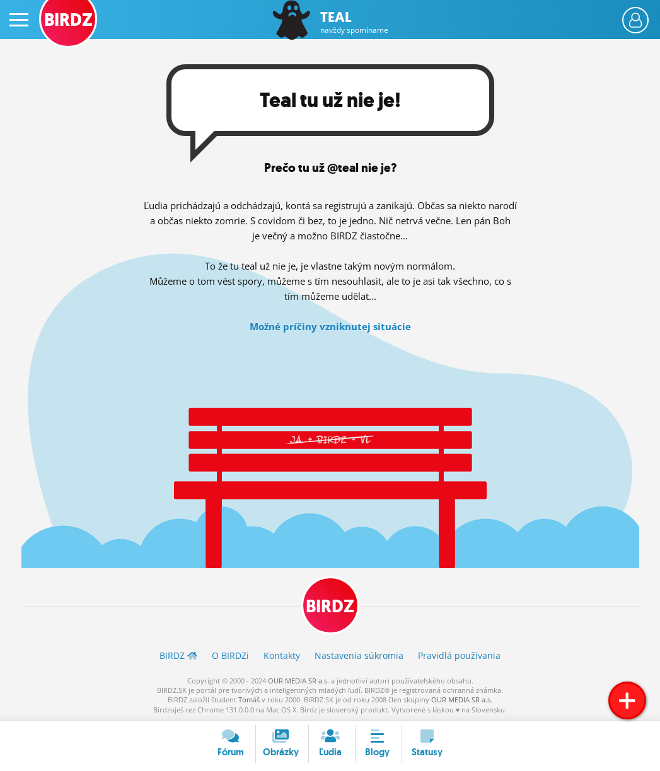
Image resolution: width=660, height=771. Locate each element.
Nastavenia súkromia (359, 655)
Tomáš (249, 699)
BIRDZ (330, 606)
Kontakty (281, 655)
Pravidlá (459, 655)
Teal (354, 22)
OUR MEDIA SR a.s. (298, 680)
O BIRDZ (230, 655)
